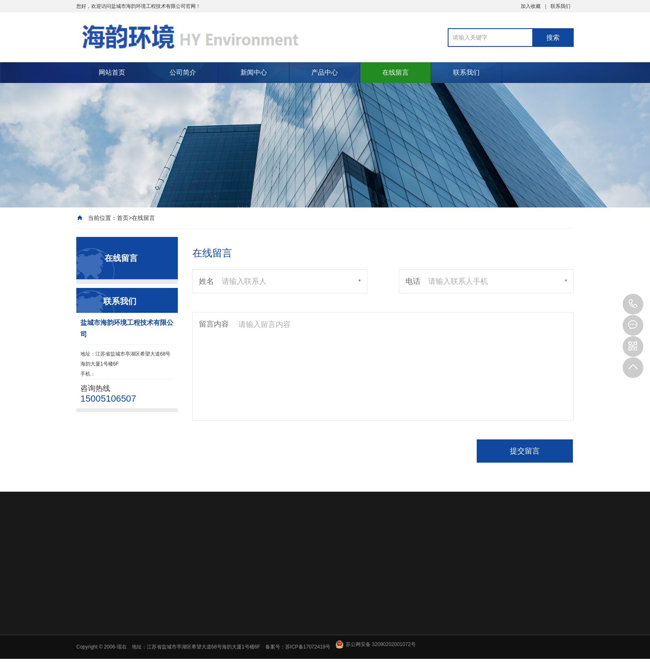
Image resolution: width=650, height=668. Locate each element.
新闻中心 (253, 72)
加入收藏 (531, 6)
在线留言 (395, 72)
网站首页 (112, 72)
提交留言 (525, 451)
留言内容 (214, 324)
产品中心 (324, 72)
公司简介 (183, 72)
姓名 (206, 281)
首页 (123, 218)
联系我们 (560, 6)
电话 (412, 281)
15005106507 (633, 304)
